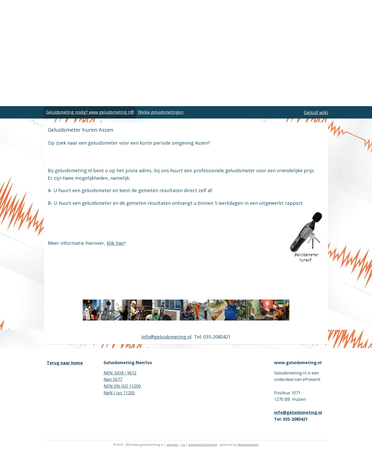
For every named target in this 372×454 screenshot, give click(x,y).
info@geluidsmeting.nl (298, 412)
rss (183, 445)
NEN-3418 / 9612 (120, 373)
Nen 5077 (113, 379)
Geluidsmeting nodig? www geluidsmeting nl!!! (90, 112)
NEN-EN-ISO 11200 (122, 386)
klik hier (116, 243)
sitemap (172, 445)
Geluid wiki (316, 112)
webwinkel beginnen (202, 445)
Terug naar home (65, 363)
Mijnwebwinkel (247, 445)
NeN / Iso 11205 (119, 393)
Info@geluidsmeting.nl (166, 337)
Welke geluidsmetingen (160, 112)
